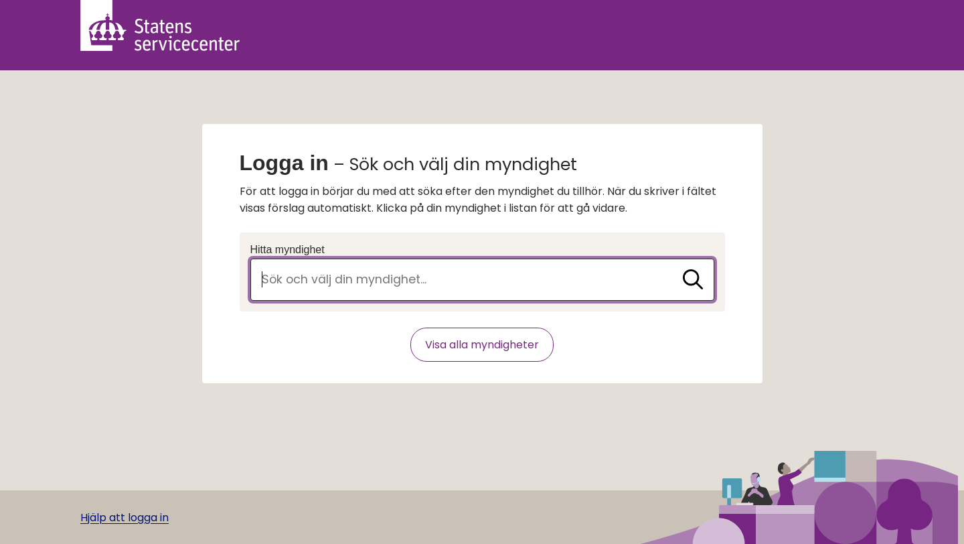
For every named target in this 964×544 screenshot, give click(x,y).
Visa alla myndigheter (482, 344)
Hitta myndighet (287, 249)
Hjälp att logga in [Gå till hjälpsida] (124, 517)
